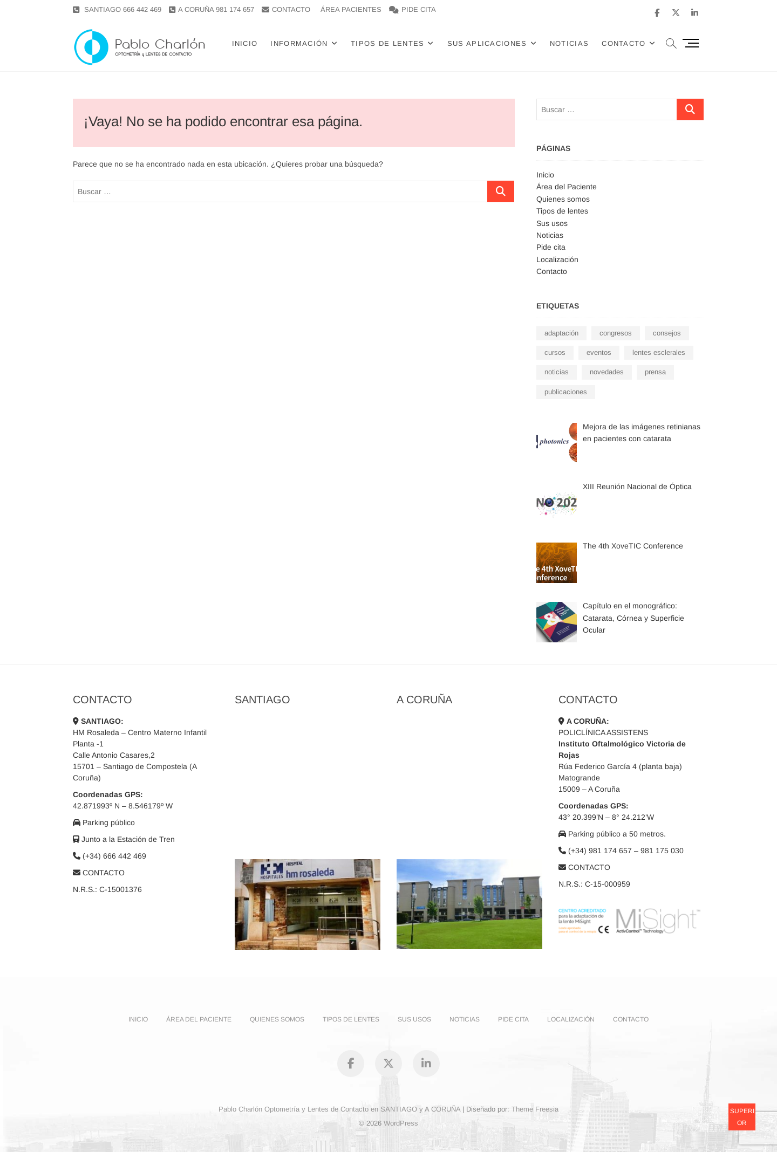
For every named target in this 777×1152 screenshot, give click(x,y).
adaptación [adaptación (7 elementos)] (561, 333)
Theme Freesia (535, 1109)
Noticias (569, 43)
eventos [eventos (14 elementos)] (599, 352)
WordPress (401, 1123)
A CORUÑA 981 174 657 (211, 9)
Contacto (551, 271)
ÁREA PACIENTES (351, 9)
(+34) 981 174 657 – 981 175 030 (621, 850)
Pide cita (550, 247)
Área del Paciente (566, 186)
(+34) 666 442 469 (109, 856)
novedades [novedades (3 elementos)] (607, 372)
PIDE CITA (412, 9)
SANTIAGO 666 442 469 (117, 9)
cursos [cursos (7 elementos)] (554, 352)
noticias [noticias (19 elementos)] (556, 372)
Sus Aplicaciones (487, 43)
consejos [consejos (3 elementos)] (667, 333)
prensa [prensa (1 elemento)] (655, 372)
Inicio (245, 43)
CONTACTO (286, 9)
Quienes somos (563, 199)
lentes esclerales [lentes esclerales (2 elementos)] (658, 352)
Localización (557, 259)
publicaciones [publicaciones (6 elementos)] (565, 392)
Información (299, 43)
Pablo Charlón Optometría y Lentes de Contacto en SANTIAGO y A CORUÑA (339, 1109)
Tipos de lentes (388, 43)
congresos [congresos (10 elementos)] (615, 333)
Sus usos (552, 223)
